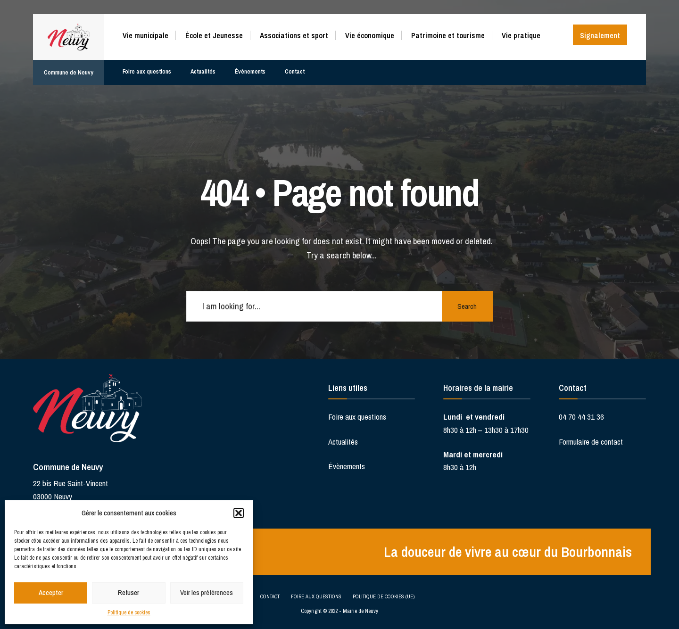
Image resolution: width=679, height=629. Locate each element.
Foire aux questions (147, 69)
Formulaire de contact (591, 441)
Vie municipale (145, 35)
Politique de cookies (129, 612)
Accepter (51, 592)
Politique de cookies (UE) (383, 596)
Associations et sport (294, 35)
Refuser (128, 592)
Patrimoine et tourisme (448, 35)
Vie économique (369, 35)
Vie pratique (521, 35)
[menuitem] (149, 33)
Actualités (203, 69)
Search (467, 306)
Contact (296, 69)
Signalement (600, 35)
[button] (238, 513)
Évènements (251, 69)
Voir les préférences (206, 592)
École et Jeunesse (214, 35)
